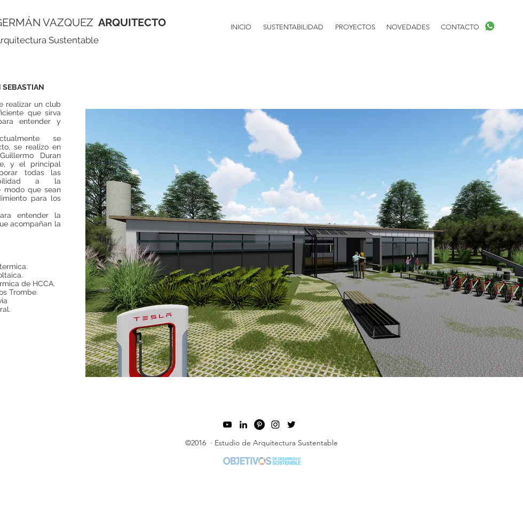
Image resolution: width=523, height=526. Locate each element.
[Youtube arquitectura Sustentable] (227, 424)
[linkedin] (275, 424)
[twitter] (243, 424)
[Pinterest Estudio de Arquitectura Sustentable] (259, 424)
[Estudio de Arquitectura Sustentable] (291, 424)
